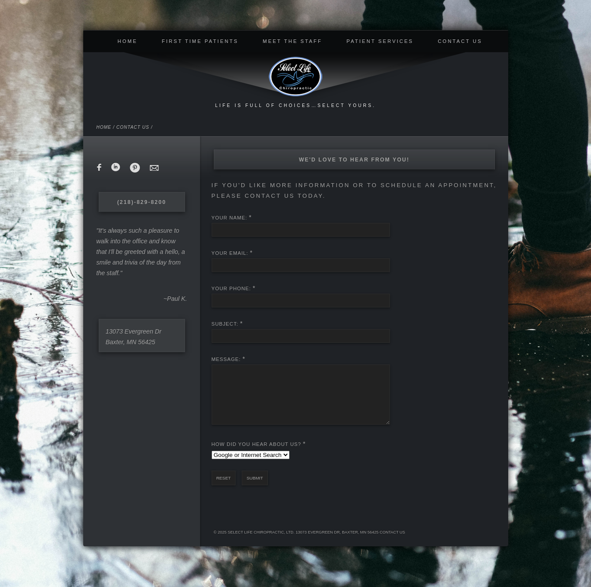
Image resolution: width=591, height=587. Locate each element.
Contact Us (460, 41)
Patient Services (380, 41)
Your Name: (229, 217)
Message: (226, 359)
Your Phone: (231, 288)
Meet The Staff (292, 41)
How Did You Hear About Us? (256, 454)
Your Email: (230, 253)
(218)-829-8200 (141, 202)
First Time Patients (200, 41)
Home (128, 41)
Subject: (225, 323)
